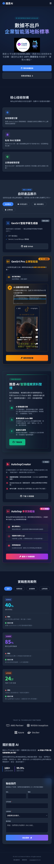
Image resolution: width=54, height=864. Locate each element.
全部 (8, 589)
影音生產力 (22, 204)
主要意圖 (9, 811)
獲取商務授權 (27, 358)
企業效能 (9, 210)
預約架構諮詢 (27, 68)
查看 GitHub (27, 246)
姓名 (7, 792)
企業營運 (44, 589)
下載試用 (17, 442)
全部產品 (8, 204)
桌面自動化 (39, 204)
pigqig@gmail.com (35, 860)
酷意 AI (7, 3)
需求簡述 (8, 821)
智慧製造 (19, 589)
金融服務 (32, 589)
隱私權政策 (16, 860)
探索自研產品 (27, 75)
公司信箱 (9, 802)
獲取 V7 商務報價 (27, 556)
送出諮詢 (27, 837)
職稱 (29, 792)
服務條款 (24, 860)
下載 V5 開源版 (27, 496)
